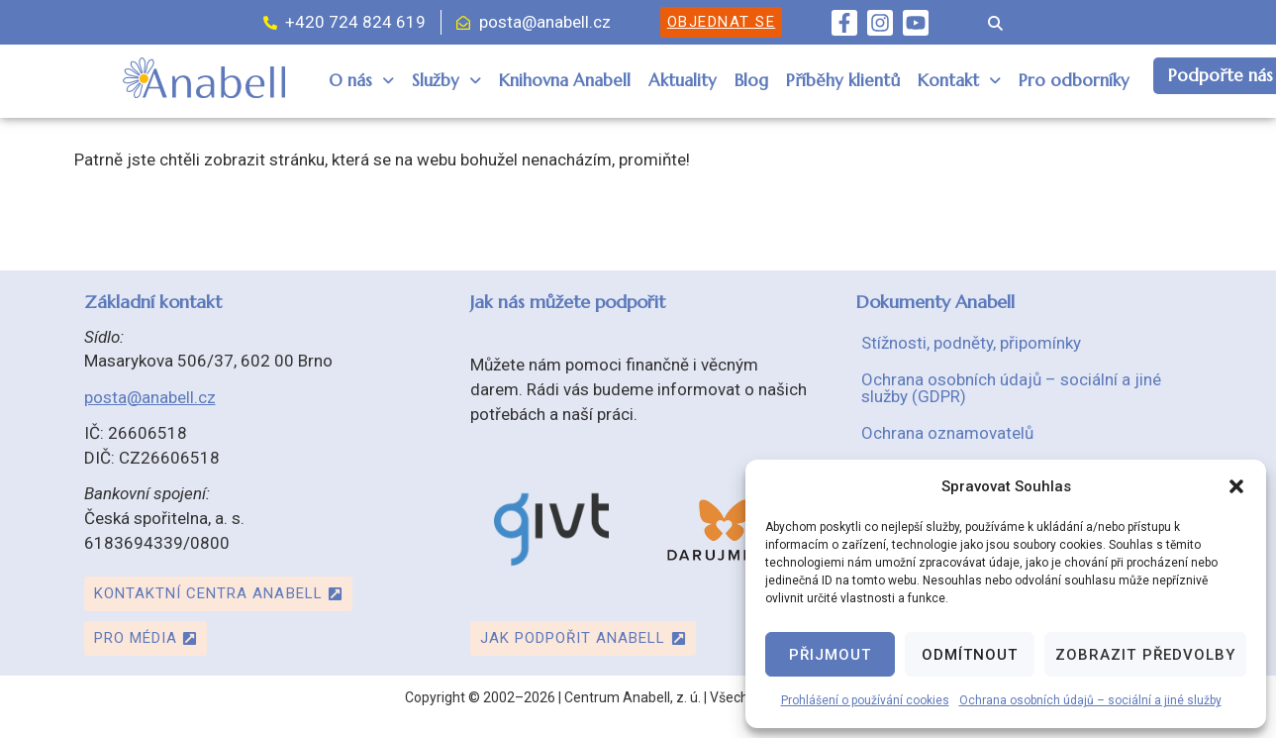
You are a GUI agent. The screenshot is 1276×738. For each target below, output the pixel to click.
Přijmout (830, 655)
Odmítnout (970, 655)
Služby (446, 80)
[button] (1236, 486)
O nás (361, 80)
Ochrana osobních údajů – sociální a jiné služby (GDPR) (1011, 387)
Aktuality (682, 80)
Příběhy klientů (843, 80)
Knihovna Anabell (565, 80)
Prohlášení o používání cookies (865, 700)
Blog (751, 80)
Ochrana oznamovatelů (947, 433)
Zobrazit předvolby (1145, 655)
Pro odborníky (1074, 80)
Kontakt (959, 80)
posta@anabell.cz (150, 397)
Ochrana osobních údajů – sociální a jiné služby (1090, 700)
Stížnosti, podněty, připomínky (971, 343)
